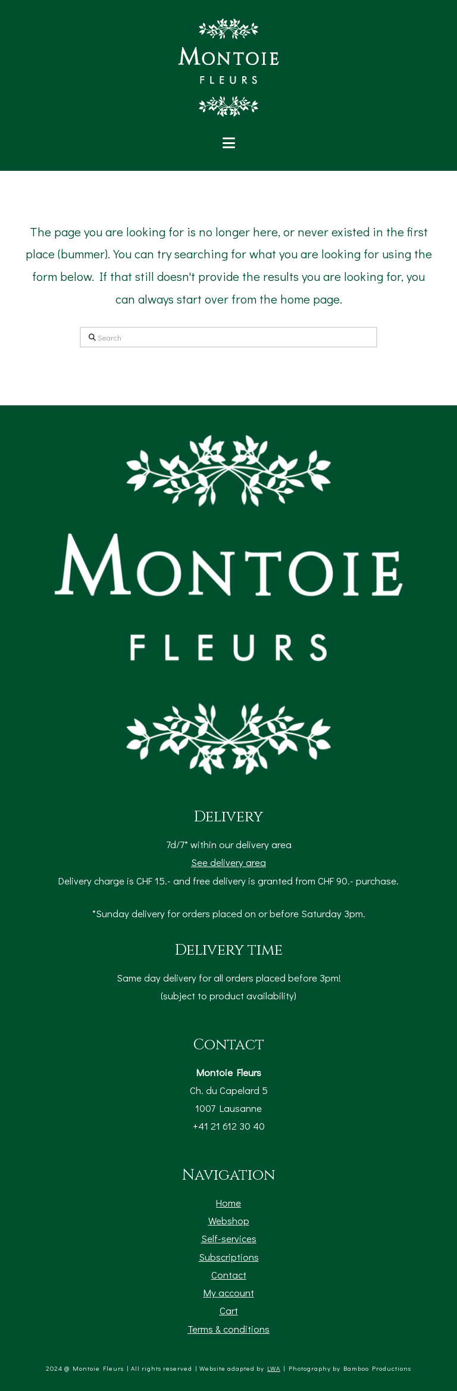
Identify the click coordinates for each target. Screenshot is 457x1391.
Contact (228, 1274)
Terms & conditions (228, 1328)
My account (229, 1292)
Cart (229, 1310)
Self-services (228, 1238)
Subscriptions (229, 1256)
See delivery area (228, 861)
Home (228, 1202)
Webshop (228, 1220)
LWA (273, 1368)
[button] (229, 143)
